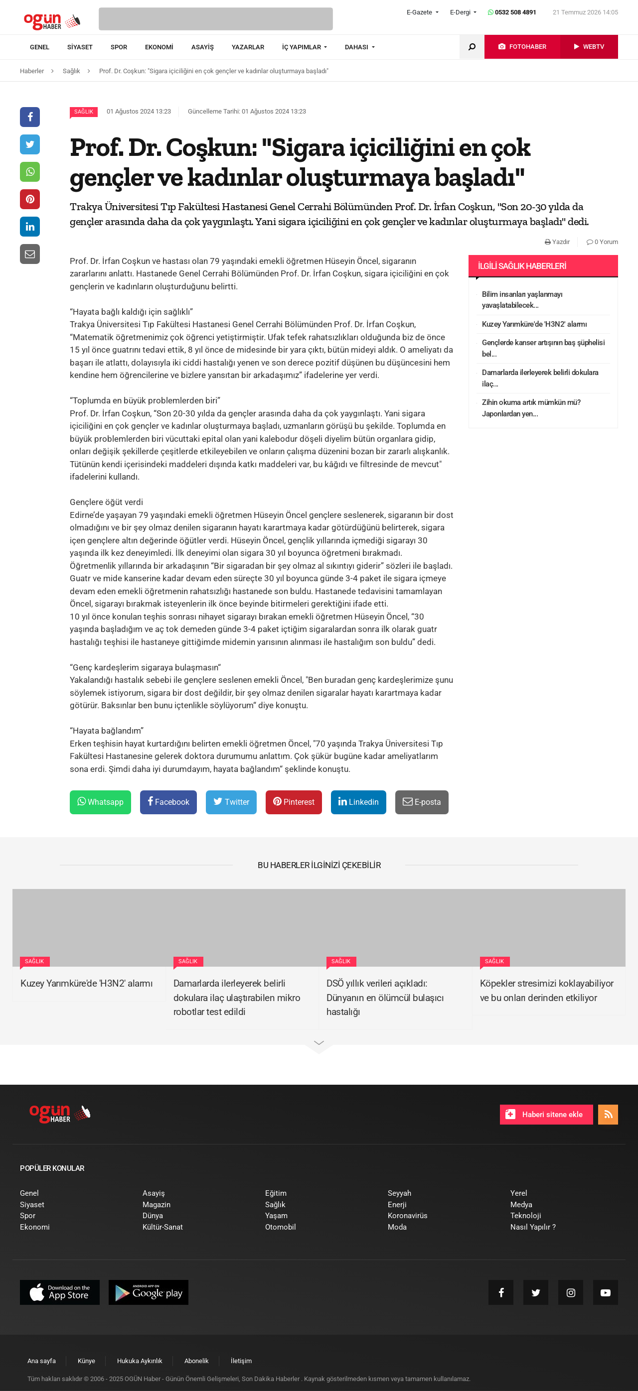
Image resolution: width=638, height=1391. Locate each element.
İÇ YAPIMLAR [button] (302, 47)
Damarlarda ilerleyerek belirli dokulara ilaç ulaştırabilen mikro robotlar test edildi (237, 997)
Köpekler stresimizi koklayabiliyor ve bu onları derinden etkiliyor (547, 991)
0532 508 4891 (512, 12)
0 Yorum (602, 242)
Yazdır (557, 242)
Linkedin (358, 801)
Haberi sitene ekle (544, 1114)
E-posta (422, 801)
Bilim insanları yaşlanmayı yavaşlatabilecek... (522, 300)
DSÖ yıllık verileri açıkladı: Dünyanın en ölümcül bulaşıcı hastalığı (385, 997)
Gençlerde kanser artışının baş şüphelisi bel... (543, 348)
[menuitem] (48, 47)
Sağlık (83, 112)
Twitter (231, 801)
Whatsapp (100, 801)
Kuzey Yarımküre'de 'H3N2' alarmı (534, 324)
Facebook (168, 801)
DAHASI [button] (357, 47)
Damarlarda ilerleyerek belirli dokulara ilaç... (540, 378)
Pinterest (294, 801)
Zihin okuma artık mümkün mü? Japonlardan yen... (531, 408)
